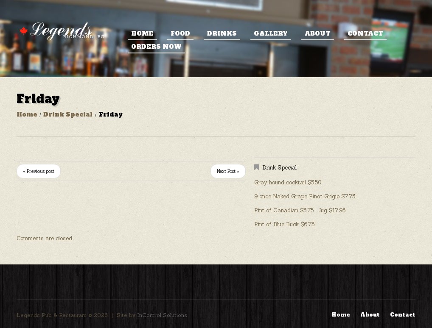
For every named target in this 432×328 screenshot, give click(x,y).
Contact (365, 33)
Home (142, 33)
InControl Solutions (162, 315)
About (318, 33)
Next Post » (228, 171)
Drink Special (68, 114)
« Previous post (38, 171)
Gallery (271, 33)
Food (180, 33)
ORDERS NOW (156, 46)
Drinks (222, 33)
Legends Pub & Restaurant (52, 315)
